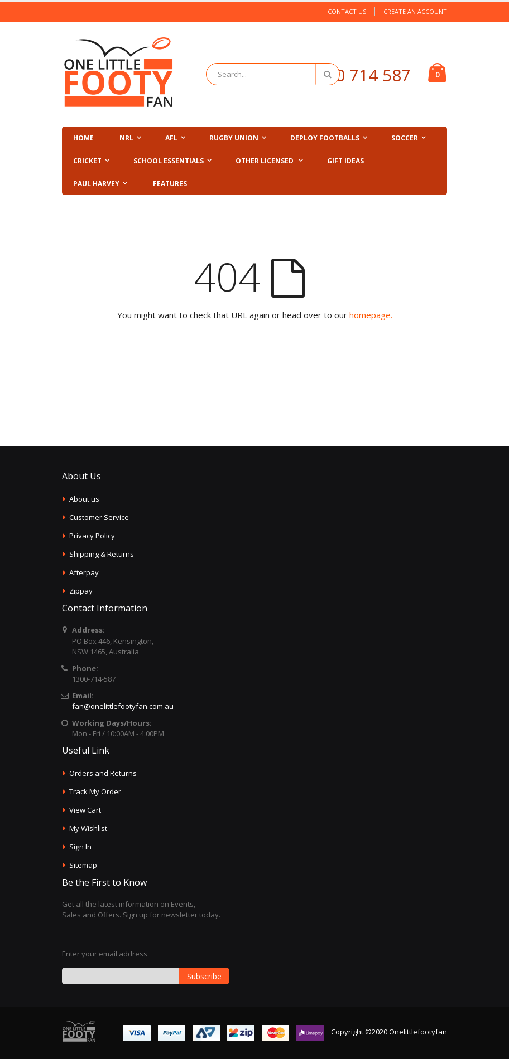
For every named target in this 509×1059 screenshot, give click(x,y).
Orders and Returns (103, 773)
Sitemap (83, 865)
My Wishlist (88, 828)
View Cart (85, 810)
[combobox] (273, 74)
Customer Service (99, 517)
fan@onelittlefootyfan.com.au (123, 706)
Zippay (81, 591)
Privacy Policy (92, 536)
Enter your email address (104, 954)
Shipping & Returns (101, 554)
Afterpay (84, 572)
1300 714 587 (359, 75)
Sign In (80, 847)
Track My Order (95, 791)
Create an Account (415, 11)
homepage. (370, 314)
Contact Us (347, 11)
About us (84, 499)
